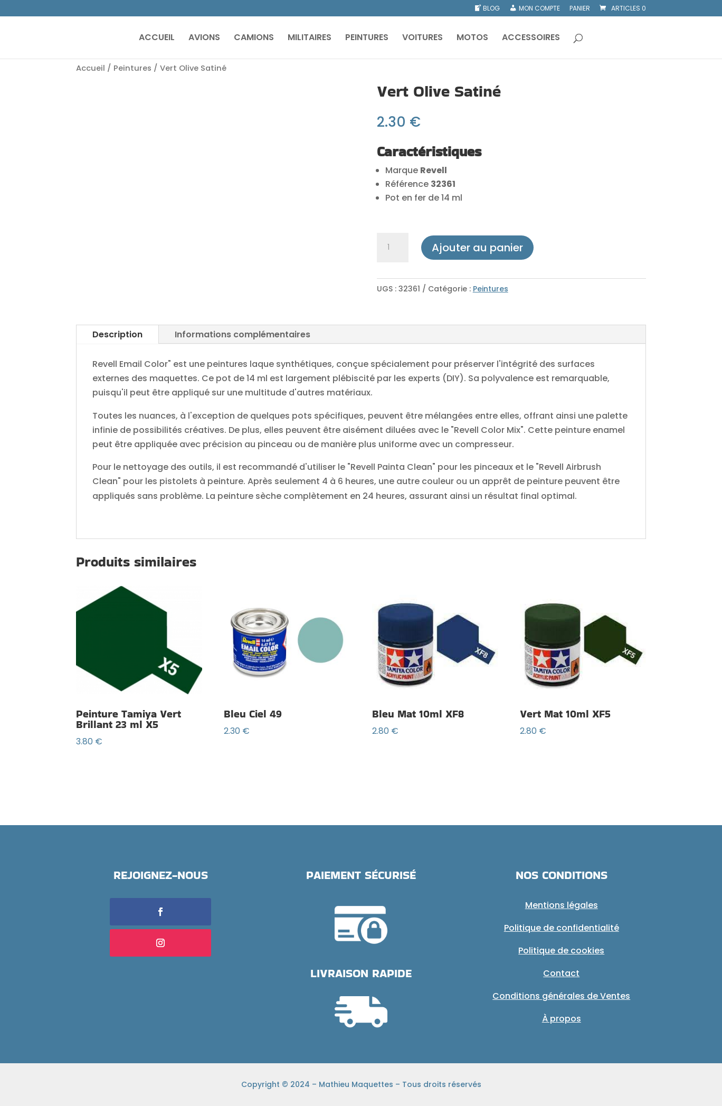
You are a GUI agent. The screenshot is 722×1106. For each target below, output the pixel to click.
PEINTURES (366, 38)
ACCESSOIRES (531, 38)
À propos (561, 1019)
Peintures (132, 68)
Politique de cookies (561, 950)
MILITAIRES (309, 38)
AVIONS (204, 38)
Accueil (90, 68)
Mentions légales (561, 905)
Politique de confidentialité (561, 928)
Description (117, 334)
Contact (561, 973)
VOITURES (422, 38)
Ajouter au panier (477, 247)
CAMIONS (254, 38)
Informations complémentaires (242, 334)
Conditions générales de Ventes (561, 996)
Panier (579, 9)
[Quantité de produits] (392, 247)
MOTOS (472, 38)
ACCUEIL (157, 38)
